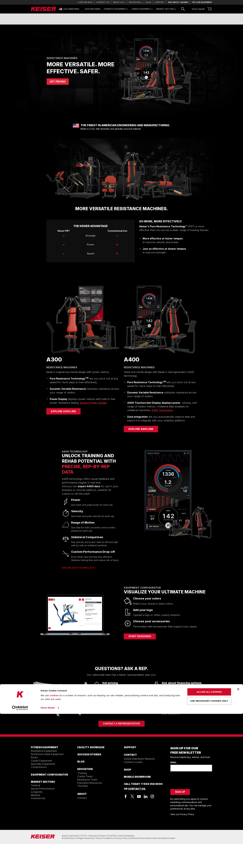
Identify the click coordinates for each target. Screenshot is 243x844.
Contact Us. (137, 788)
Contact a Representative (121, 723)
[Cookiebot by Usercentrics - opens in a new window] (20, 838)
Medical (35, 795)
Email (173, 762)
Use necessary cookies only (209, 831)
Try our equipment (202, 2)
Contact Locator (133, 762)
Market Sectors (166, 9)
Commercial (38, 798)
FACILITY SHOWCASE (90, 747)
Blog (148, 2)
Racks (34, 757)
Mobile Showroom (137, 776)
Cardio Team (85, 776)
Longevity (36, 791)
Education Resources (89, 782)
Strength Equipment (116, 9)
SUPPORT (130, 747)
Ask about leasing (178, 2)
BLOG (81, 761)
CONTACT (130, 754)
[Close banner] (238, 819)
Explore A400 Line (140, 429)
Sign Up (180, 792)
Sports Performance (42, 788)
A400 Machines (92, 9)
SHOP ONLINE (198, 9)
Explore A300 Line (63, 411)
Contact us (102, 2)
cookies (54, 825)
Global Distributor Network (139, 758)
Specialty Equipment (43, 763)
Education (135, 2)
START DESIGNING (139, 636)
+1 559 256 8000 (85, 2)
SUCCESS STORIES (89, 754)
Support (159, 2)
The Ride (82, 785)
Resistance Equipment (44, 750)
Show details (48, 838)
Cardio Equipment (142, 9)
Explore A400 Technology (78, 567)
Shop (127, 769)
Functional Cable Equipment (47, 754)
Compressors (39, 767)
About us (119, 2)
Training (82, 773)
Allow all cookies (209, 822)
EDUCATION (85, 769)
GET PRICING (58, 81)
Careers (82, 797)
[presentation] (193, 780)
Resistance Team (87, 779)
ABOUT (82, 793)
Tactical (35, 785)
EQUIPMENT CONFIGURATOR (49, 774)
